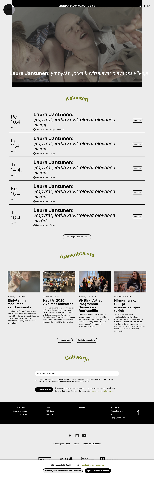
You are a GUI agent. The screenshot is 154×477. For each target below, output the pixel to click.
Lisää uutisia (64, 340)
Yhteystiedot (19, 408)
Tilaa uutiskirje (44, 390)
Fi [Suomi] (145, 6)
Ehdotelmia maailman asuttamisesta (19, 304)
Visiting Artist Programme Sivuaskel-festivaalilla (90, 305)
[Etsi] (140, 6)
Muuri (113, 414)
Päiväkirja (50, 411)
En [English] (148, 6)
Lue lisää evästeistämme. (92, 465)
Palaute (76, 444)
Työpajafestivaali (118, 418)
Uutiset (49, 408)
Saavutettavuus (20, 411)
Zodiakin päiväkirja (86, 340)
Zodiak (64, 6)
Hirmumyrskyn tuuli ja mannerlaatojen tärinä (127, 305)
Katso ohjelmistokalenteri (77, 237)
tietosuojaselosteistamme (101, 391)
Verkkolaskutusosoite (92, 444)
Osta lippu (137, 120)
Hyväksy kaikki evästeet (98, 471)
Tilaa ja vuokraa (20, 414)
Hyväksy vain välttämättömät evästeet (63, 471)
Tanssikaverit (117, 411)
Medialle (49, 414)
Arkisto (82, 408)
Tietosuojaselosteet (61, 444)
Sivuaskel (115, 408)
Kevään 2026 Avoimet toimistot (58, 302)
